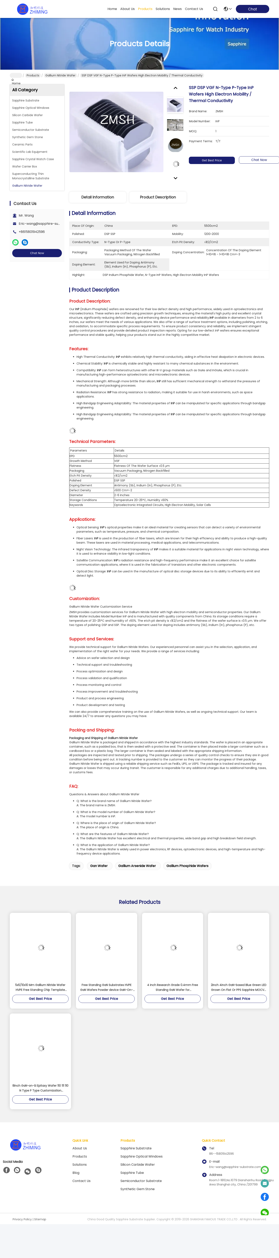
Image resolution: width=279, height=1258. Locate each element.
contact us (194, 9)
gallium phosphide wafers (187, 853)
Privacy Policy (22, 1206)
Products (33, 75)
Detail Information (97, 197)
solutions (163, 9)
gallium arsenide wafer (137, 853)
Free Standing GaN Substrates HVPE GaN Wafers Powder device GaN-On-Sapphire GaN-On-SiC (106, 974)
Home (112, 9)
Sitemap (40, 1206)
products (145, 9)
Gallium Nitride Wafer (60, 75)
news (177, 9)
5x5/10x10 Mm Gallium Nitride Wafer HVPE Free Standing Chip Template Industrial (40, 974)
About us (79, 1135)
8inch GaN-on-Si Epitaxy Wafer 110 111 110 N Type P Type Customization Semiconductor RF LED (40, 1075)
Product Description (158, 197)
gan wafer (99, 853)
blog (75, 1160)
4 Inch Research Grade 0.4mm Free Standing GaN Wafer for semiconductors (172, 974)
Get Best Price (214, 153)
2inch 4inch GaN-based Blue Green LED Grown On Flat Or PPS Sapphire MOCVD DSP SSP (238, 974)
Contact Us (81, 1168)
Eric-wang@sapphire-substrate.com (48, 223)
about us (127, 9)
